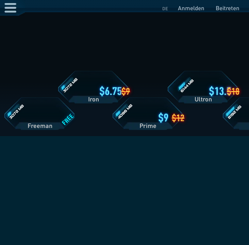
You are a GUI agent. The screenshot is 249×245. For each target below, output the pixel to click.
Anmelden (191, 8)
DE (165, 8)
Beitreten (227, 8)
